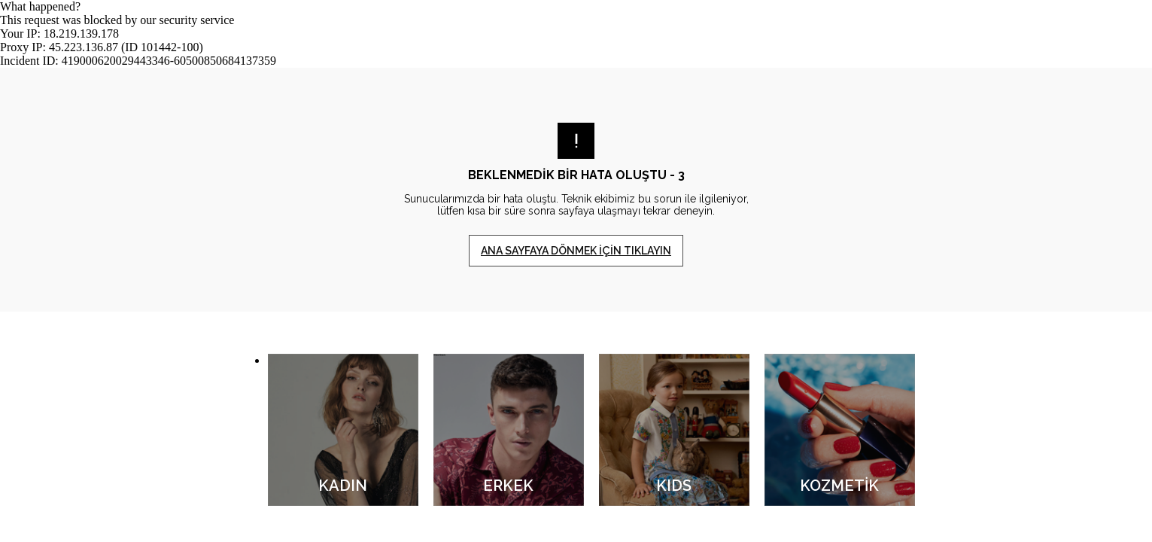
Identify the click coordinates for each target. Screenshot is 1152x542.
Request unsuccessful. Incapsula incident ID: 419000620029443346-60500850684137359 (576, 271)
